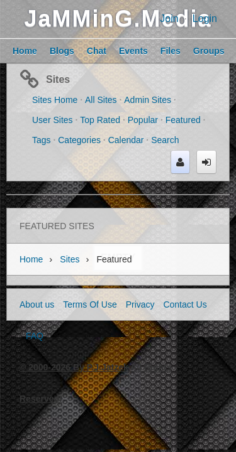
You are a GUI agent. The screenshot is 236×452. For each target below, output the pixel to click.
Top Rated (100, 120)
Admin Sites (147, 100)
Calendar (126, 140)
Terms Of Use (90, 304)
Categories (79, 140)
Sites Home (54, 100)
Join (169, 18)
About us (37, 304)
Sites (58, 79)
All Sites (101, 100)
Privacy (140, 304)
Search (165, 140)
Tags (41, 140)
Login (205, 18)
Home (31, 259)
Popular (143, 120)
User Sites (52, 120)
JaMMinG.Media (117, 18)
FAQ (34, 336)
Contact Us (184, 304)
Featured (183, 120)
